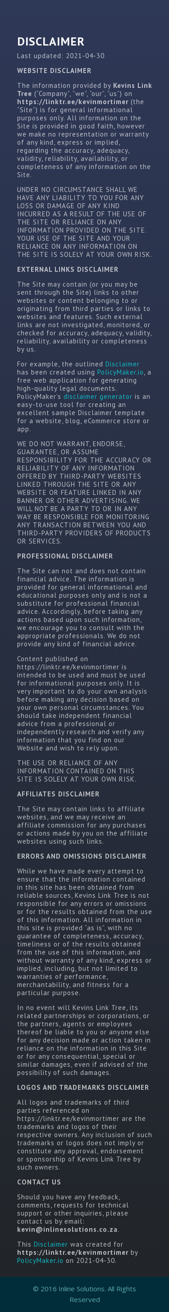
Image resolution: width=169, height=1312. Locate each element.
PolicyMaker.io (120, 372)
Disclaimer (122, 364)
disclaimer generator (98, 396)
